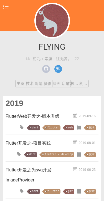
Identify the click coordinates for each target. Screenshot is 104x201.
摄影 (48, 83)
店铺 (66, 83)
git (70, 191)
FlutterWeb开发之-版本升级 (33, 116)
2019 (14, 103)
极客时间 (74, 83)
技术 (30, 83)
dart (35, 127)
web (70, 127)
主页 (20, 83)
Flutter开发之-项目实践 (28, 143)
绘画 (56, 83)
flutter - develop (59, 154)
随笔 (38, 83)
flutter (53, 127)
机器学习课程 (83, 83)
